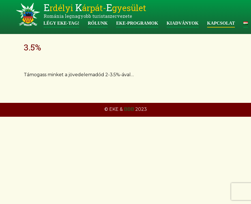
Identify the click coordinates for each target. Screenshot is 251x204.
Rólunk (98, 23)
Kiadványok (183, 23)
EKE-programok (137, 23)
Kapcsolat (221, 23)
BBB (129, 109)
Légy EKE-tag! (62, 23)
